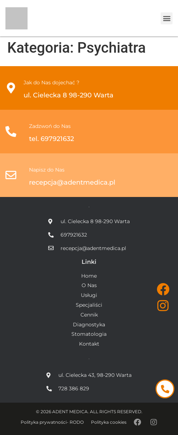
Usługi (89, 295)
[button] (167, 18)
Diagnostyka (89, 325)
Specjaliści (89, 305)
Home (89, 276)
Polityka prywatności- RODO (52, 422)
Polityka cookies (109, 422)
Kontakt (89, 344)
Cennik (89, 315)
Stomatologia (89, 334)
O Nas (89, 285)
